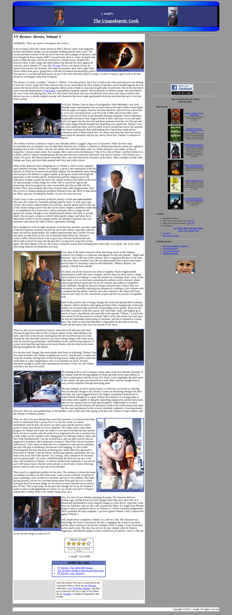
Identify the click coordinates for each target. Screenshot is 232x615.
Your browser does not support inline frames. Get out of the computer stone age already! (79, 590)
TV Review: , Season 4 (70, 573)
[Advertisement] (182, 58)
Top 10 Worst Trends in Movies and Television (80, 570)
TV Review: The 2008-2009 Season (75, 568)
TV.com (56, 65)
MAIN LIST (208, 29)
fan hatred (50, 90)
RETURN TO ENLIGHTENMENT (35, 3)
